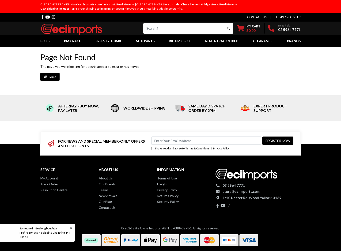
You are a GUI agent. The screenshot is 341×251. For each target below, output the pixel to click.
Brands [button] (294, 41)
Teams (104, 190)
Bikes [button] (44, 41)
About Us (106, 178)
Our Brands (107, 184)
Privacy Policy (221, 148)
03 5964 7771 (289, 29)
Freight (162, 184)
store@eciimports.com (241, 191)
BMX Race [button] (72, 41)
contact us (257, 17)
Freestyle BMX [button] (108, 41)
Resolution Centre (54, 190)
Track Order (49, 184)
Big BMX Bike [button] (180, 41)
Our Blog (105, 202)
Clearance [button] (263, 41)
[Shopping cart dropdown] (249, 28)
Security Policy (168, 202)
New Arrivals (108, 196)
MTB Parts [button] (145, 41)
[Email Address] (206, 141)
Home (50, 77)
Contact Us (107, 207)
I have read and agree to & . (190, 149)
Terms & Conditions (197, 148)
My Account (49, 178)
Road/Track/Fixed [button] (222, 41)
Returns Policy (167, 196)
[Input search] (183, 28)
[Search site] (228, 28)
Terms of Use (167, 178)
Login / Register (288, 17)
